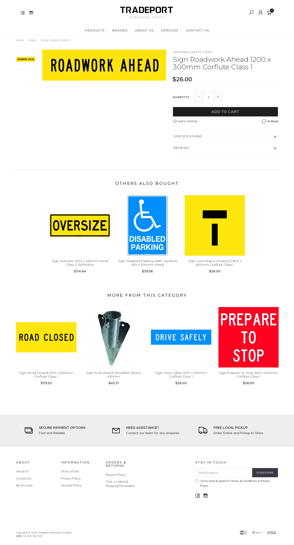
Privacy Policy (71, 478)
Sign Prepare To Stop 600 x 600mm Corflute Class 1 (248, 380)
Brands (120, 30)
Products (95, 30)
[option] (104, 65)
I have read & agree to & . (232, 483)
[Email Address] (223, 472)
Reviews (181, 148)
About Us (144, 30)
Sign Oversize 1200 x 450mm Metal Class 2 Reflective (80, 268)
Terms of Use (70, 471)
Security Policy (71, 485)
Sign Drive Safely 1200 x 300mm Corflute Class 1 (181, 380)
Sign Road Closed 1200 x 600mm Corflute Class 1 (46, 380)
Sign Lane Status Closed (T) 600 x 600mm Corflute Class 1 (214, 268)
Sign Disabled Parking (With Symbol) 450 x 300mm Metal (147, 268)
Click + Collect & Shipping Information (120, 484)
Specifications (188, 136)
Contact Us (197, 30)
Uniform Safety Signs (193, 52)
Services (169, 30)
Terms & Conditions (244, 481)
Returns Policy (116, 475)
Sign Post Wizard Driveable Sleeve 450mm (113, 380)
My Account (24, 485)
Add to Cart (225, 111)
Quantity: (181, 97)
